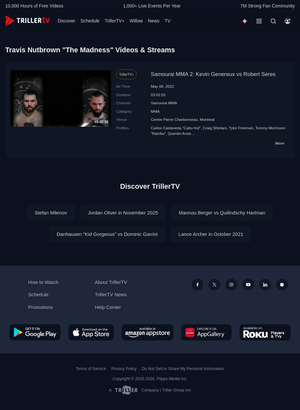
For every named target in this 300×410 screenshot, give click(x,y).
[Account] (287, 21)
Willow (136, 20)
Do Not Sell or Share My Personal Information (183, 368)
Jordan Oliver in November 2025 (123, 212)
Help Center (108, 307)
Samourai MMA (164, 103)
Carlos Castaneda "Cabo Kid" (176, 128)
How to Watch (43, 282)
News (153, 20)
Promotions (40, 307)
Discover (66, 20)
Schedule (89, 20)
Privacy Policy (124, 368)
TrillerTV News (111, 294)
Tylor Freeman (241, 128)
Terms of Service (91, 368)
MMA (155, 111)
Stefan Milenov (50, 212)
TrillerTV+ (115, 20)
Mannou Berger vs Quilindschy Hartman (222, 212)
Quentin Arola (179, 133)
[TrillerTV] (27, 21)
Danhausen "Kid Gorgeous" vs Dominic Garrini (107, 234)
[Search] (273, 21)
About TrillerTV (111, 282)
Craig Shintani (214, 128)
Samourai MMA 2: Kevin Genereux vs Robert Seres (213, 74)
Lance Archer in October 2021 (210, 234)
